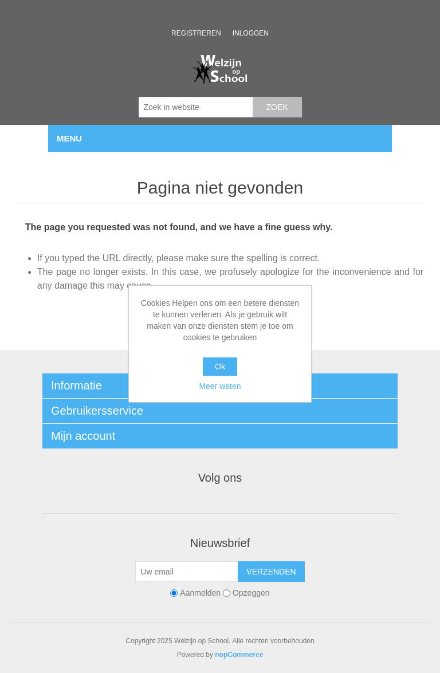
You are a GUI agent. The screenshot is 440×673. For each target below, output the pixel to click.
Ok (220, 366)
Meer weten (220, 386)
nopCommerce (239, 655)
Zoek (277, 107)
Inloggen (251, 33)
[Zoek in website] (196, 107)
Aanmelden (200, 592)
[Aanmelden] (186, 571)
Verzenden (271, 571)
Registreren (196, 33)
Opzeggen (251, 592)
